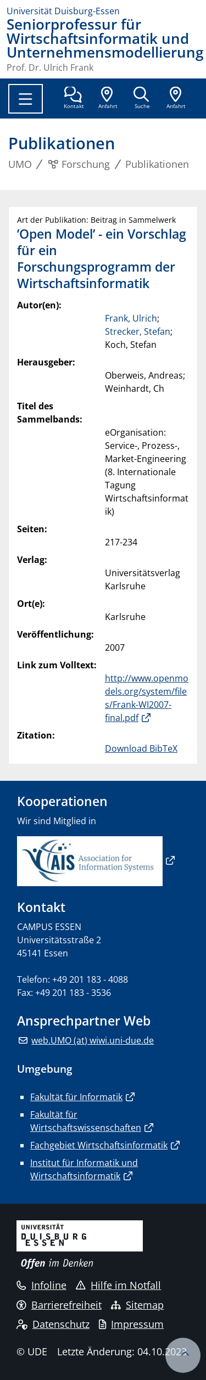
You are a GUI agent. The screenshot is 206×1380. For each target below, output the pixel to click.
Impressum (131, 1324)
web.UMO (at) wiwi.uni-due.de (92, 1040)
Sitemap (137, 1304)
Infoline (41, 1285)
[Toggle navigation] (25, 99)
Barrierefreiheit (59, 1304)
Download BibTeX (141, 748)
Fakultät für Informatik (76, 1097)
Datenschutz (53, 1324)
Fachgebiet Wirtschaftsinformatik (99, 1145)
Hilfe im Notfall (118, 1285)
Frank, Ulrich (131, 318)
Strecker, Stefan (137, 331)
